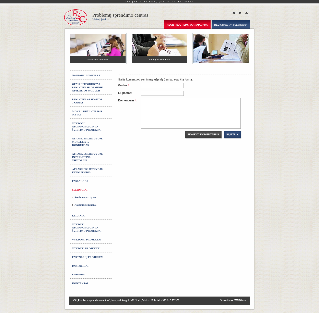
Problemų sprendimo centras (120, 16)
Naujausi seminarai (87, 75)
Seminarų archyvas (85, 197)
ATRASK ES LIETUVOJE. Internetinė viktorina (87, 157)
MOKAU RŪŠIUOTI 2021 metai (87, 113)
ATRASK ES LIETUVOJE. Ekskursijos (87, 170)
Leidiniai (78, 215)
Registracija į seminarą (230, 24)
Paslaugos (80, 181)
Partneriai (80, 265)
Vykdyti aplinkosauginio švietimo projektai (87, 227)
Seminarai (79, 189)
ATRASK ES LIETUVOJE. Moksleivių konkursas (87, 142)
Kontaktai (80, 283)
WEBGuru (240, 300)
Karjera (78, 274)
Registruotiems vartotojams (187, 24)
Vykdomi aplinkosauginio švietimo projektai (87, 126)
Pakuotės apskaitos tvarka (87, 101)
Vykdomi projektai (86, 239)
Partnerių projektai (87, 257)
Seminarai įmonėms (97, 59)
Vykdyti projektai (86, 248)
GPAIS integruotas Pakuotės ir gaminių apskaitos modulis (87, 87)
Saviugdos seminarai (159, 59)
